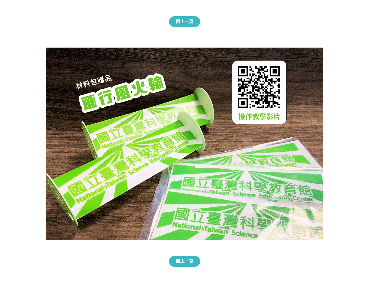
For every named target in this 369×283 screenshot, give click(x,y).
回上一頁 (184, 21)
